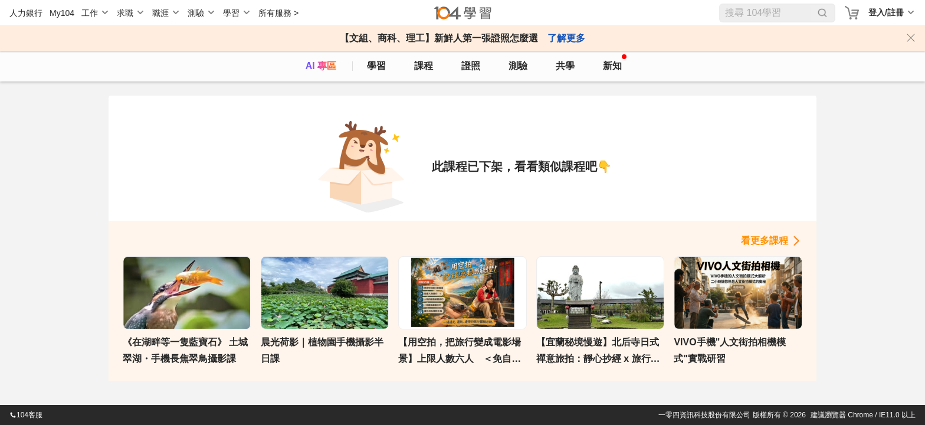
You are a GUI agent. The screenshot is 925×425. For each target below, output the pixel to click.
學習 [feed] (376, 66)
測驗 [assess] (518, 66)
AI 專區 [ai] (321, 66)
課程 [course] (423, 66)
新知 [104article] (614, 62)
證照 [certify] (470, 66)
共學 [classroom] (565, 66)
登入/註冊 (886, 12)
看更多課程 (764, 241)
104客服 (25, 415)
